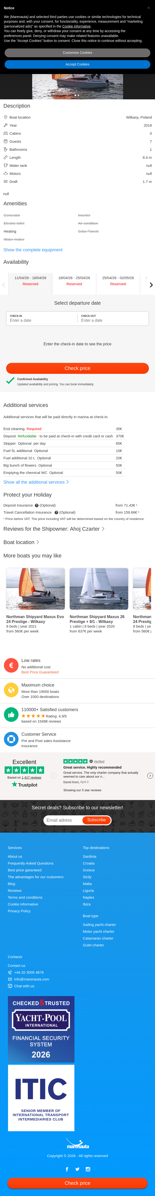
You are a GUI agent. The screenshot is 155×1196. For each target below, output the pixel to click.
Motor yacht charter (98, 931)
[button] (149, 8)
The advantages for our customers (35, 877)
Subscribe (96, 820)
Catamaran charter (98, 938)
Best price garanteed (24, 870)
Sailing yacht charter (99, 925)
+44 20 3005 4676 (26, 972)
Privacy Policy (19, 911)
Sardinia (89, 856)
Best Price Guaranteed (39, 672)
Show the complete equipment (32, 249)
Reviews (15, 890)
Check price (77, 368)
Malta (87, 884)
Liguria (88, 890)
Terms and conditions (25, 897)
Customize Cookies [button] (77, 53)
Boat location (21, 542)
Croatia (89, 863)
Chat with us (21, 986)
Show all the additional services (36, 482)
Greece (89, 870)
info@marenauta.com (28, 979)
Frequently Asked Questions (31, 863)
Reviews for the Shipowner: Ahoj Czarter (54, 529)
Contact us (16, 965)
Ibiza (87, 904)
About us (15, 856)
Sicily (87, 877)
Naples (88, 897)
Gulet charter (93, 945)
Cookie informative (23, 904)
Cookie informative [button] (76, 26)
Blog (11, 884)
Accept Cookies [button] (77, 64)
